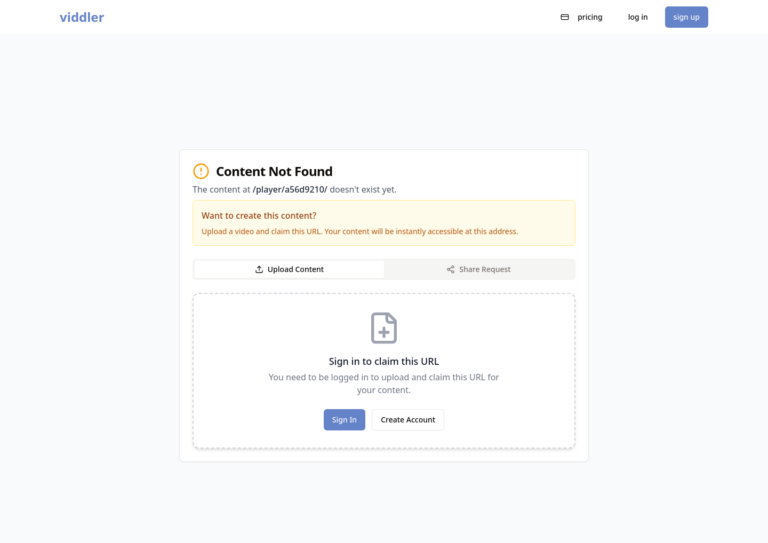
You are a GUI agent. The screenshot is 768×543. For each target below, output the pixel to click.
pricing (582, 17)
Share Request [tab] (478, 269)
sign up (687, 17)
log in (638, 17)
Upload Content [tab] (289, 269)
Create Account (408, 419)
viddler (82, 17)
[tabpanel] (384, 371)
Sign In (344, 419)
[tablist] (384, 269)
